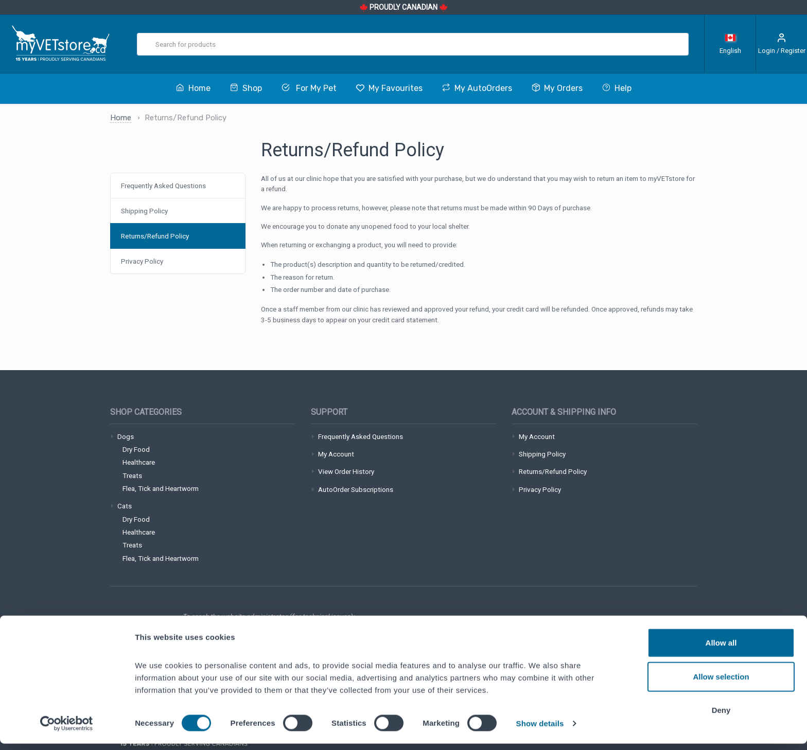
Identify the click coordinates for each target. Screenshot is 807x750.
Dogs (125, 436)
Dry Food (136, 449)
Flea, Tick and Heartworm (160, 488)
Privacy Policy (142, 261)
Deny (721, 716)
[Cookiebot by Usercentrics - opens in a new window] (67, 730)
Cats (124, 506)
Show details (540, 729)
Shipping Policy (144, 211)
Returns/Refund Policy (155, 236)
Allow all (721, 649)
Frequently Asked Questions (163, 185)
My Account (336, 454)
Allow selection (721, 683)
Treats (132, 475)
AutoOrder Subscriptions (355, 489)
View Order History (346, 471)
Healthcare (138, 462)
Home (120, 117)
